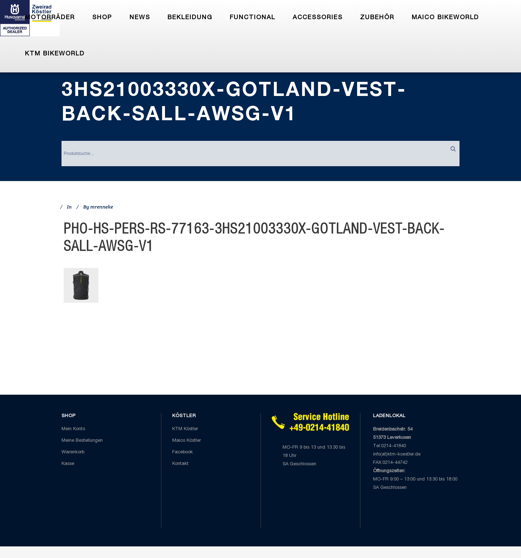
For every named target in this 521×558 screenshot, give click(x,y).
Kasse (68, 464)
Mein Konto (73, 429)
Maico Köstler (186, 441)
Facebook (182, 452)
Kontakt (180, 464)
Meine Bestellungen (82, 441)
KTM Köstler (185, 429)
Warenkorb (73, 452)
